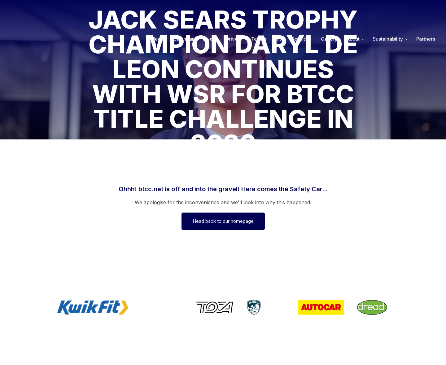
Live (207, 10)
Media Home (419, 351)
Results (299, 10)
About (353, 10)
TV (279, 10)
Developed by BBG (302, 351)
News (157, 10)
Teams (258, 10)
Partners (425, 10)
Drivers (234, 10)
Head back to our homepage (223, 221)
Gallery (329, 10)
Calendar (183, 10)
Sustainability (388, 10)
